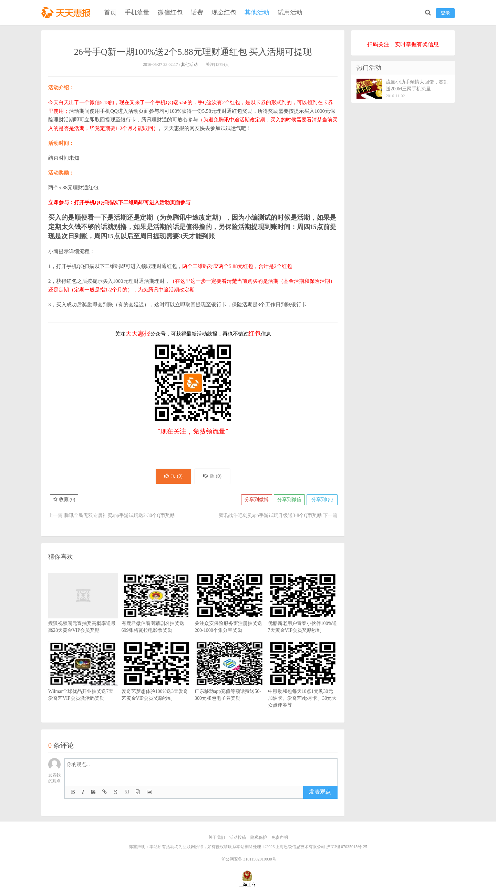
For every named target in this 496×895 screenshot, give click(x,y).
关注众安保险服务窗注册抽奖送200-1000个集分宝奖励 (230, 613)
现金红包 (223, 12)
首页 (110, 12)
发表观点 (320, 792)
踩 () (212, 476)
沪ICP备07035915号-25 (346, 846)
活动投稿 (237, 837)
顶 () (173, 476)
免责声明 (279, 837)
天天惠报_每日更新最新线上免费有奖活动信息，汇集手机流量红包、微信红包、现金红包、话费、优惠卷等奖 (67, 12)
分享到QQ (322, 499)
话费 (197, 12)
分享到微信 (289, 499)
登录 (445, 13)
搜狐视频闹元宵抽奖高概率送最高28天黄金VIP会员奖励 (83, 613)
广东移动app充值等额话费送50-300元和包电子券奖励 (230, 681)
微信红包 (170, 12)
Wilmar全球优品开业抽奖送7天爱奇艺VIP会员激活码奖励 (83, 681)
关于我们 (216, 837)
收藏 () (64, 499)
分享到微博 (257, 499)
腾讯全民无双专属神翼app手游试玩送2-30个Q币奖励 (119, 515)
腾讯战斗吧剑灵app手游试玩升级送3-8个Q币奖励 (270, 515)
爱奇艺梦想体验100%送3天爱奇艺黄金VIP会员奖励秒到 (157, 681)
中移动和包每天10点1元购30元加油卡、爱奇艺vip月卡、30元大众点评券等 (303, 685)
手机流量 (137, 12)
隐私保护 (258, 837)
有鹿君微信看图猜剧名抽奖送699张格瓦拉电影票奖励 (157, 613)
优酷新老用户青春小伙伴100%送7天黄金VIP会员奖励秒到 (303, 613)
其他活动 (257, 12)
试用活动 (290, 12)
